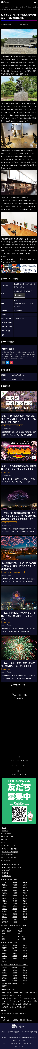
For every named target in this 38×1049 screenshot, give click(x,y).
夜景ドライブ (24, 1013)
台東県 (14, 953)
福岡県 (4, 917)
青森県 (14, 882)
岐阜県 (4, 901)
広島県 (4, 911)
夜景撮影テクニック (26, 1020)
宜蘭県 (25, 956)
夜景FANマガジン (9, 989)
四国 (3, 939)
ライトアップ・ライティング (11, 1001)
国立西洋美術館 (20, 318)
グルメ (9, 1004)
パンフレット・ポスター (10, 857)
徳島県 (25, 911)
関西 (3, 936)
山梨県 (4, 895)
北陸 (3, 934)
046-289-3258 (23, 1032)
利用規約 (5, 839)
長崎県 (25, 917)
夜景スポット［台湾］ (11, 942)
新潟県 (25, 893)
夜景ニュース (24, 992)
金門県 (25, 958)
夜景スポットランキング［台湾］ (16, 965)
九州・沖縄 (21, 939)
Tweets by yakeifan (19, 766)
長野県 (14, 895)
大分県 (14, 919)
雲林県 (14, 975)
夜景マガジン (6, 1020)
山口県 (14, 911)
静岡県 (14, 901)
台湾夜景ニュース (8, 1007)
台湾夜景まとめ (20, 1007)
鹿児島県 (5, 922)
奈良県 (14, 906)
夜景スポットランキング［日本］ (16, 926)
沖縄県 (14, 922)
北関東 (20, 928)
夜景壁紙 (15, 1020)
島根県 (14, 909)
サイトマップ (6, 876)
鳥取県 (4, 909)
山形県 (25, 885)
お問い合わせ (6, 860)
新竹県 (25, 948)
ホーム (4, 828)
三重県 (25, 901)
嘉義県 (25, 975)
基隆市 (4, 948)
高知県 (25, 914)
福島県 (4, 888)
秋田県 (14, 885)
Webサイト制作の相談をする (11, 867)
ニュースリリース (7, 870)
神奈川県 (25, 890)
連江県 (4, 961)
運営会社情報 (6, 833)
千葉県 (14, 893)
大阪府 (4, 903)
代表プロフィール (7, 836)
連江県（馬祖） (7, 983)
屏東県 (4, 953)
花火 (19, 995)
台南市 (14, 950)
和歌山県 (25, 906)
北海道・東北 (6, 928)
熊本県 (4, 919)
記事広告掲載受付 (7, 855)
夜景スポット (6, 992)
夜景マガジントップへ (19, 685)
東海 (19, 934)
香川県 (4, 914)
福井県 (14, 898)
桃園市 (25, 945)
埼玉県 (4, 893)
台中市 (4, 950)
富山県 (25, 895)
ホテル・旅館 (17, 1004)
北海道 (4, 882)
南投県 (4, 956)
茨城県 (14, 888)
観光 (3, 1004)
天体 (35, 1001)
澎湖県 (14, 958)
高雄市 (25, 950)
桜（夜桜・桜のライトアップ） (12, 998)
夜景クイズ (13, 995)
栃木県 (25, 888)
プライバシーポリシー (9, 845)
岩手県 (25, 882)
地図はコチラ (20, 295)
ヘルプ (4, 842)
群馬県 (4, 890)
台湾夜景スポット (28, 1004)
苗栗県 (14, 956)
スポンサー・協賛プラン (10, 849)
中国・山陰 (21, 936)
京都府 (14, 903)
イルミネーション (29, 998)
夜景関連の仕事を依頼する (10, 864)
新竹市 (14, 948)
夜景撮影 (5, 995)
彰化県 (25, 953)
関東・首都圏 (6, 931)
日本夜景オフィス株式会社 (20, 1037)
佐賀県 (14, 917)
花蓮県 (4, 958)
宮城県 (4, 885)
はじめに (5, 831)
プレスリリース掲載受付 (10, 852)
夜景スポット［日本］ (11, 879)
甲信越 (20, 931)
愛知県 (25, 898)
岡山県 (25, 909)
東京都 (14, 890)
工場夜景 (15, 992)
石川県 (4, 898)
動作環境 (5, 873)
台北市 (4, 945)
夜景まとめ (33, 992)
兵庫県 (25, 903)
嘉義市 (4, 986)
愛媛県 (14, 914)
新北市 (14, 945)
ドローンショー (27, 1001)
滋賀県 (4, 906)
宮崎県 (25, 919)
